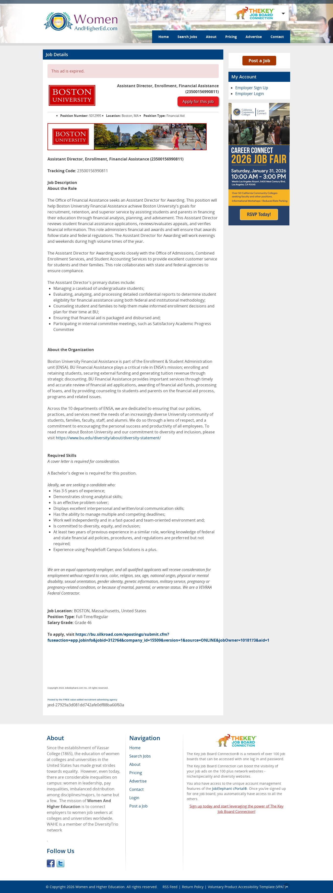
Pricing (231, 36)
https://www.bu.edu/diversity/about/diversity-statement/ (108, 437)
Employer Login (249, 93)
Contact (277, 36)
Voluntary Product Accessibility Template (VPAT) (247, 886)
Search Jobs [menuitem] (140, 756)
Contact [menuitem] (136, 789)
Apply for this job (198, 101)
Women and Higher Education (100, 886)
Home (163, 36)
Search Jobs (187, 36)
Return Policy (192, 886)
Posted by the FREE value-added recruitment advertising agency (82, 699)
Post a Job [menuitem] (138, 806)
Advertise (254, 36)
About (211, 36)
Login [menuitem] (134, 797)
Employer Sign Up (251, 87)
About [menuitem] (135, 764)
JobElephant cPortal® (229, 788)
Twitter (60, 863)
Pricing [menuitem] (135, 772)
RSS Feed (170, 886)
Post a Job (259, 60)
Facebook (51, 863)
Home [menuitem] (135, 747)
